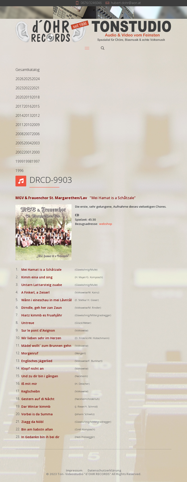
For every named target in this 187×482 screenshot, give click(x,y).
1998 (28, 161)
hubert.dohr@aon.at (126, 3)
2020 (19, 97)
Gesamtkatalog (27, 69)
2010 (28, 124)
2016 (28, 106)
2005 (19, 143)
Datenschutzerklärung (104, 470)
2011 (19, 124)
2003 (36, 143)
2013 (28, 115)
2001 (28, 152)
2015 (36, 106)
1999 (19, 161)
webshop (105, 224)
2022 (28, 87)
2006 (36, 133)
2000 (36, 152)
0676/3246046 (91, 3)
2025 (28, 78)
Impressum (74, 470)
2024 (36, 78)
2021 (36, 87)
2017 (19, 106)
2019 (28, 97)
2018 (36, 97)
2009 (36, 124)
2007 (28, 133)
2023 (19, 87)
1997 (36, 161)
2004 (28, 143)
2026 (19, 78)
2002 (19, 152)
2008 (19, 133)
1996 (19, 170)
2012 (36, 115)
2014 (19, 115)
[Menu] (87, 48)
